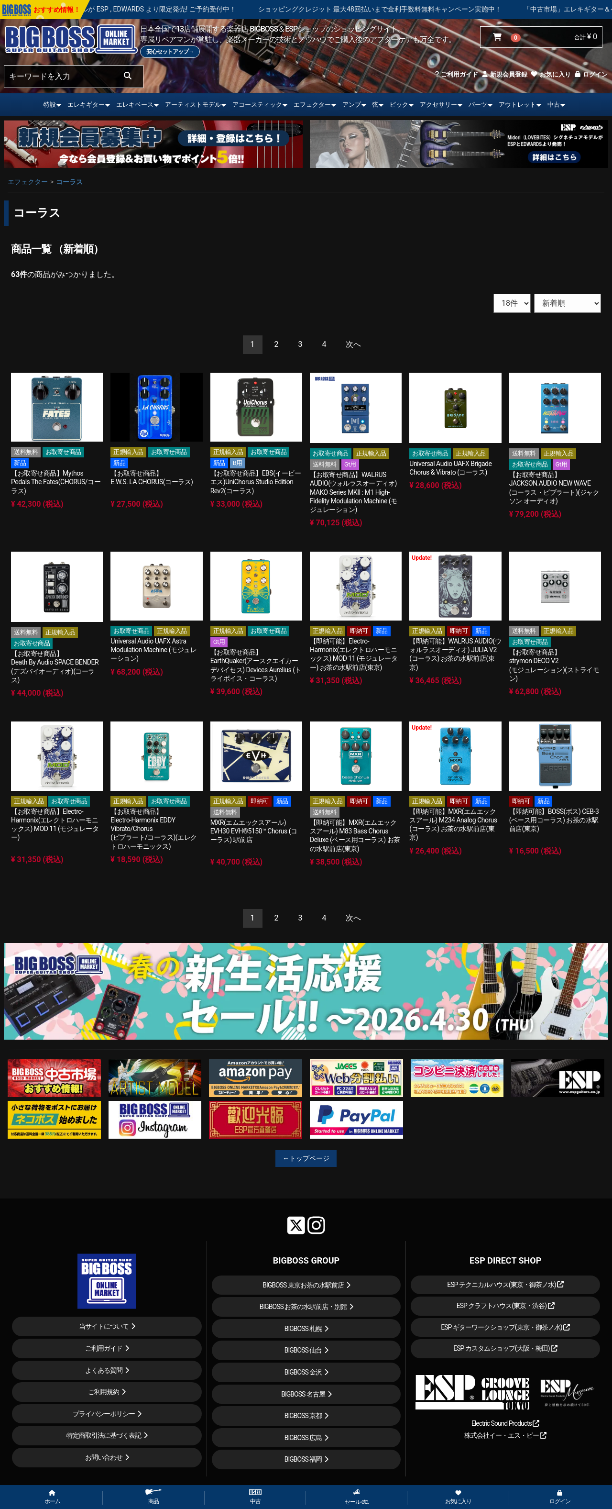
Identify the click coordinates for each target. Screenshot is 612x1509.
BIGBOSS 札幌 (303, 1328)
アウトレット (517, 104)
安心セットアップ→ (170, 51)
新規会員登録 (504, 74)
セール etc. (357, 1496)
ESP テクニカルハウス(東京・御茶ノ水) (505, 1284)
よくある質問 (103, 1370)
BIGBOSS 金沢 (303, 1372)
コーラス (69, 182)
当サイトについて (104, 1326)
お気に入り (550, 74)
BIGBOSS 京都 (303, 1416)
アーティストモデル (193, 104)
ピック (399, 104)
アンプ (351, 104)
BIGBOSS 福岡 (303, 1459)
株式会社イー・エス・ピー (505, 1435)
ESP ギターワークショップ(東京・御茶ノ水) (505, 1327)
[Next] (353, 344)
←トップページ (306, 1158)
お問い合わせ (103, 1457)
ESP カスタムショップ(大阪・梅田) (505, 1348)
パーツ (478, 104)
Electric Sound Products (505, 1423)
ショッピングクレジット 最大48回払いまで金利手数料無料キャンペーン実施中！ (447, 9)
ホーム (52, 1497)
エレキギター (86, 104)
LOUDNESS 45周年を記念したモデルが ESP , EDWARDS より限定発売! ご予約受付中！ (175, 9)
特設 (50, 104)
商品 (153, 1497)
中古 (553, 104)
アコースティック (257, 104)
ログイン (591, 74)
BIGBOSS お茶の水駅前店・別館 (303, 1306)
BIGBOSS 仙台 (303, 1350)
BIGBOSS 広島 (303, 1438)
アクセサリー (438, 104)
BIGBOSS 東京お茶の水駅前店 (303, 1285)
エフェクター (312, 104)
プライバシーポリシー (104, 1414)
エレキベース (134, 104)
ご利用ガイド (456, 74)
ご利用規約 (103, 1392)
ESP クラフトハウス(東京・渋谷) (506, 1305)
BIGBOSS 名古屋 (303, 1394)
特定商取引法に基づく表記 (103, 1435)
